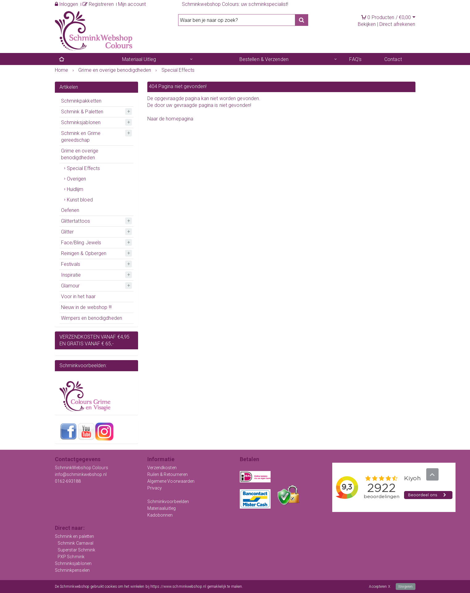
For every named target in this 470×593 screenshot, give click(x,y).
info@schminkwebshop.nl (81, 474)
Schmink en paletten (74, 536)
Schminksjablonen (81, 122)
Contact (393, 59)
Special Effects (83, 168)
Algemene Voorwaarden (171, 481)
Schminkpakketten (81, 101)
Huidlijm (75, 189)
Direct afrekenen (397, 24)
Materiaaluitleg (161, 508)
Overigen (76, 179)
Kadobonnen (160, 515)
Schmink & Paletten (82, 112)
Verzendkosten (162, 467)
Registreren (98, 4)
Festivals (70, 264)
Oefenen (70, 210)
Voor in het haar (78, 296)
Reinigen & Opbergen (84, 253)
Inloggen (66, 4)
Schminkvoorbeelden (168, 501)
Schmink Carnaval (76, 543)
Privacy (154, 487)
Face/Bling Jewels (81, 243)
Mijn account (132, 4)
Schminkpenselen (72, 570)
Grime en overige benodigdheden (80, 154)
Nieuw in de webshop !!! (86, 307)
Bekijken (367, 24)
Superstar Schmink (77, 549)
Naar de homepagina (170, 119)
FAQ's (355, 59)
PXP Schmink (71, 556)
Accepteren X (379, 586)
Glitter (67, 232)
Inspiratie (71, 275)
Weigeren (405, 586)
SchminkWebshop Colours (81, 467)
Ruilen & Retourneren (167, 474)
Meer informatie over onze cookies (271, 586)
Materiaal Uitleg (139, 59)
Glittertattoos (75, 221)
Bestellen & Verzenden (263, 59)
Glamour (70, 286)
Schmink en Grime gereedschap (81, 136)
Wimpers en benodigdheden (91, 318)
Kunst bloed (80, 200)
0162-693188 (68, 481)
